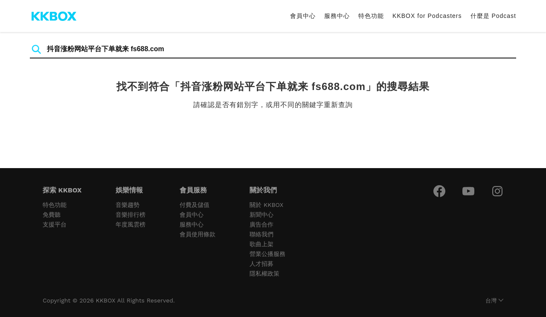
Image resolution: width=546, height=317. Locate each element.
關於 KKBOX (266, 204)
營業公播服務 (267, 253)
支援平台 (55, 224)
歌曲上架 (261, 244)
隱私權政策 (264, 273)
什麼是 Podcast (493, 15)
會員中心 (303, 15)
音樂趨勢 (127, 204)
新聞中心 (261, 214)
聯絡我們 (261, 234)
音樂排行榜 (130, 214)
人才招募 (261, 263)
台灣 (491, 300)
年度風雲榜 (130, 224)
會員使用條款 (197, 234)
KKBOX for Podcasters (427, 15)
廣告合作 (261, 224)
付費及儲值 (194, 204)
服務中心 (337, 15)
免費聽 (52, 214)
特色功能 (371, 15)
